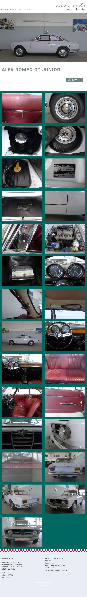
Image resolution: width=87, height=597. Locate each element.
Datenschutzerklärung (56, 570)
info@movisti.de (8, 569)
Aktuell (4, 9)
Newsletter (7, 575)
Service (21, 9)
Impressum (50, 568)
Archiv (13, 9)
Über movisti (51, 563)
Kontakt (31, 9)
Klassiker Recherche (55, 566)
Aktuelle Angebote (54, 558)
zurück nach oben (43, 585)
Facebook (6, 577)
